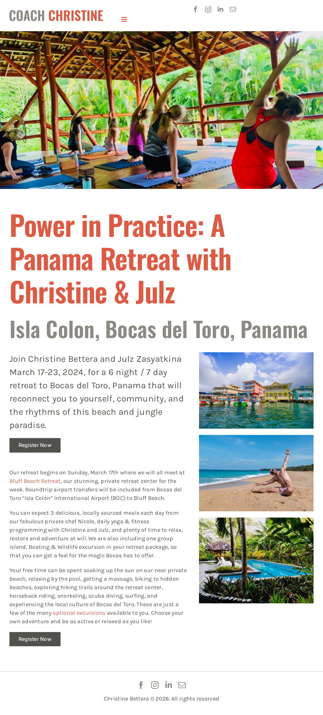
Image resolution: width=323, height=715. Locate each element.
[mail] (233, 9)
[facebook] (195, 9)
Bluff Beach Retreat (35, 481)
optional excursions (79, 612)
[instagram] (208, 9)
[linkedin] (220, 9)
